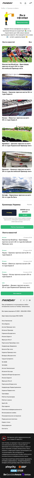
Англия (4, 237)
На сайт (25, 215)
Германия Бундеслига (9, 333)
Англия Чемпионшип (8, 368)
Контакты (5, 428)
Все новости (17, 293)
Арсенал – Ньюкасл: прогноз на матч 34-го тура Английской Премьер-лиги (16, 170)
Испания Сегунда (7, 371)
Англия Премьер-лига (8, 327)
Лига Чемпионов (7, 321)
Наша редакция (6, 425)
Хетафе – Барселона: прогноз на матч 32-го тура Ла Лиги (16, 196)
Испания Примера (7, 330)
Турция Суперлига (7, 359)
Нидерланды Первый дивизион (11, 387)
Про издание (6, 406)
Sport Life (4, 403)
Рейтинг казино (7, 400)
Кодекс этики (6, 422)
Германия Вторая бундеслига (11, 374)
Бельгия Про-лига (7, 349)
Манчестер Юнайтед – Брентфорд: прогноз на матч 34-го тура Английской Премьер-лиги (15, 66)
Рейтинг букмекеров (17, 227)
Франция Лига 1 (7, 340)
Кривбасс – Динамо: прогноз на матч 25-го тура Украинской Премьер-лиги (16, 145)
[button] (20, 3)
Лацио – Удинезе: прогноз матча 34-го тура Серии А (17, 93)
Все (30, 42)
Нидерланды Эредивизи (9, 346)
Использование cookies (9, 412)
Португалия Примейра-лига (10, 343)
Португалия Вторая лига (9, 384)
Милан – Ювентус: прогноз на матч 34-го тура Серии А (15, 119)
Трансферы (5, 393)
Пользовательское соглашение (11, 416)
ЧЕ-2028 (4, 362)
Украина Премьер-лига (9, 352)
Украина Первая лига (8, 390)
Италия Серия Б (7, 378)
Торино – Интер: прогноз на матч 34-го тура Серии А (16, 275)
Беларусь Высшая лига (9, 355)
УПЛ (3, 283)
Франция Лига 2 (7, 381)
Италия (4, 250)
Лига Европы (6, 324)
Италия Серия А (7, 336)
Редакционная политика (9, 419)
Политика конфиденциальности (12, 409)
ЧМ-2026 (4, 365)
